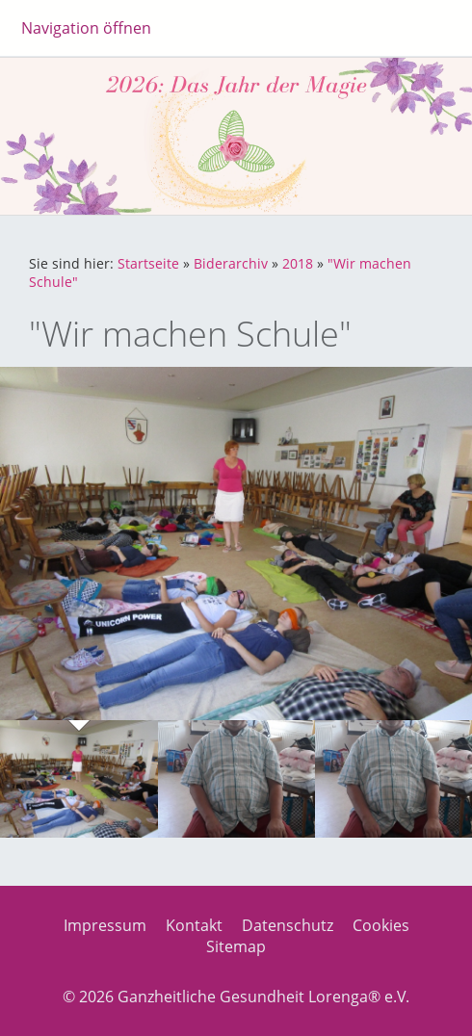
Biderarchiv (231, 263)
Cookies (381, 925)
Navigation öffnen (86, 28)
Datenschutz (287, 925)
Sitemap (236, 946)
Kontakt (194, 925)
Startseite (148, 263)
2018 (297, 263)
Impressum (105, 925)
